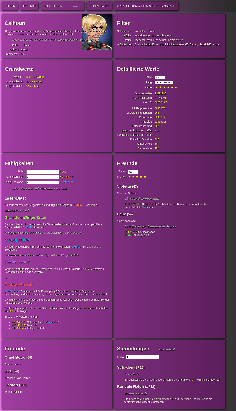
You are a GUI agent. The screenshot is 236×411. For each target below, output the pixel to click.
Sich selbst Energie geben (168, 40)
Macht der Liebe (126, 220)
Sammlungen (133, 349)
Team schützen (143, 40)
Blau (23, 54)
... (6, 277)
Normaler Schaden (145, 31)
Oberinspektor (13, 364)
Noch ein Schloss (127, 193)
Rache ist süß (17, 262)
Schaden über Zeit (145, 35)
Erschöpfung (164, 35)
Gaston (11, 385)
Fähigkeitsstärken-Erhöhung (181, 44)
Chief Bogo (15, 358)
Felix (121, 214)
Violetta (124, 186)
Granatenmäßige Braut (25, 218)
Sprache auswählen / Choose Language (146, 6)
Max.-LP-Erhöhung (209, 44)
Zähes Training (13, 392)
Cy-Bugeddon (17, 240)
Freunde (127, 163)
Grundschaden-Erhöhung (149, 44)
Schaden (26, 45)
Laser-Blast (15, 198)
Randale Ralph (130, 387)
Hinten (24, 49)
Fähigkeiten (19, 163)
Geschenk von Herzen (17, 378)
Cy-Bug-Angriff (18, 284)
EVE (8, 371)
